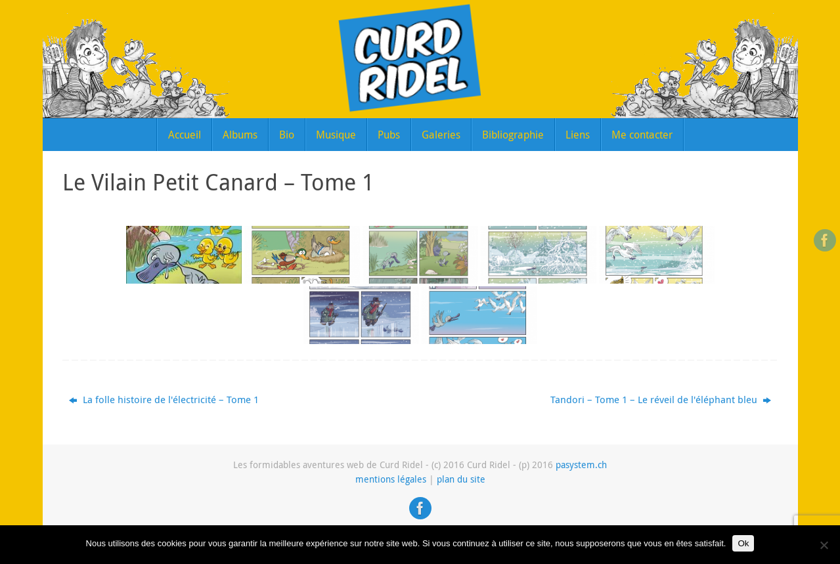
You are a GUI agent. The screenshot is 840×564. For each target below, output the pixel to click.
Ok (743, 543)
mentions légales (390, 479)
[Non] (823, 545)
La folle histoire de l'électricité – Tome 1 (164, 399)
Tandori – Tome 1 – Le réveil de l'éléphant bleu (660, 399)
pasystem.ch (581, 465)
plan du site (461, 479)
